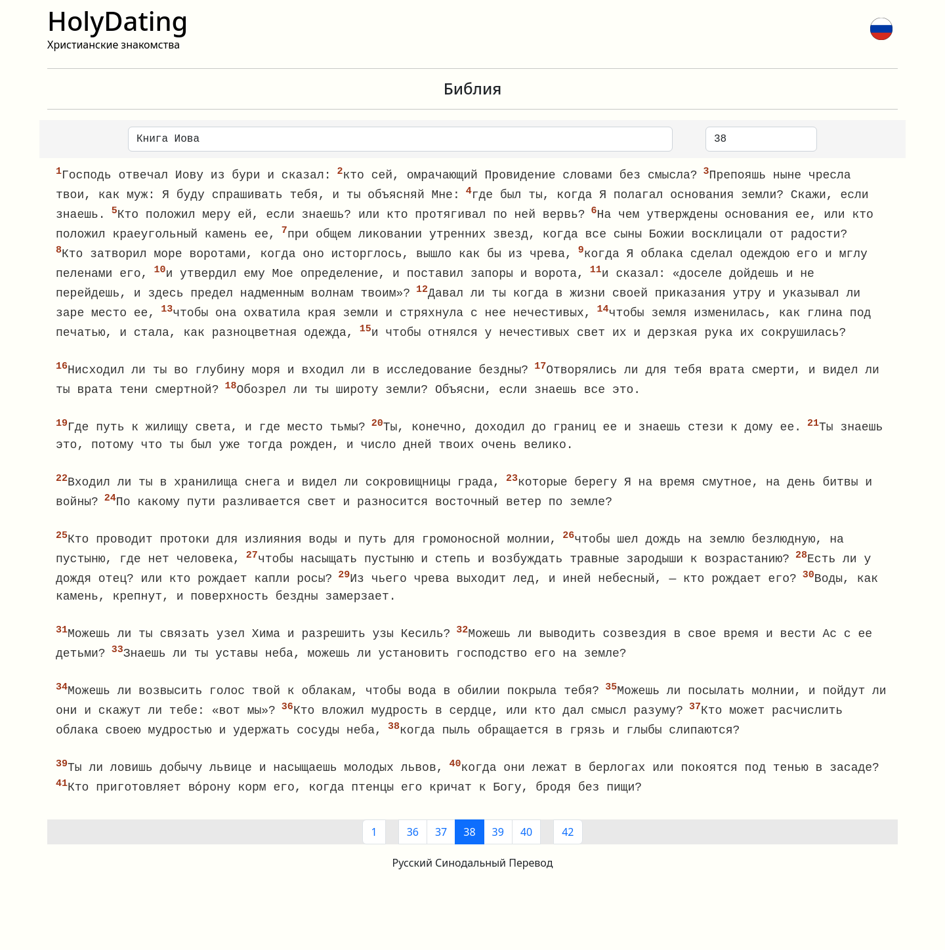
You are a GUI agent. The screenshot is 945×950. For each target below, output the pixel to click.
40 (526, 847)
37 (441, 847)
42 (568, 847)
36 (413, 847)
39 (498, 847)
